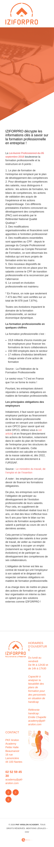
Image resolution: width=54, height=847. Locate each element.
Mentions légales (36, 828)
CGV (27, 832)
